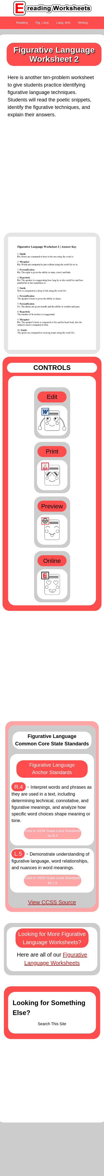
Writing (83, 22)
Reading (22, 22)
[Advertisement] (52, 178)
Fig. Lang (42, 22)
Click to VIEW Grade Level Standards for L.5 (52, 880)
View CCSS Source (52, 902)
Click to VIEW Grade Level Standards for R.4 (52, 833)
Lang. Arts (63, 22)
